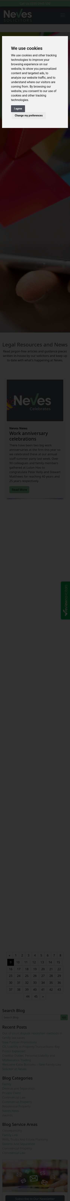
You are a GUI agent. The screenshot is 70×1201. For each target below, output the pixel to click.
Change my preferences (29, 115)
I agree (18, 108)
